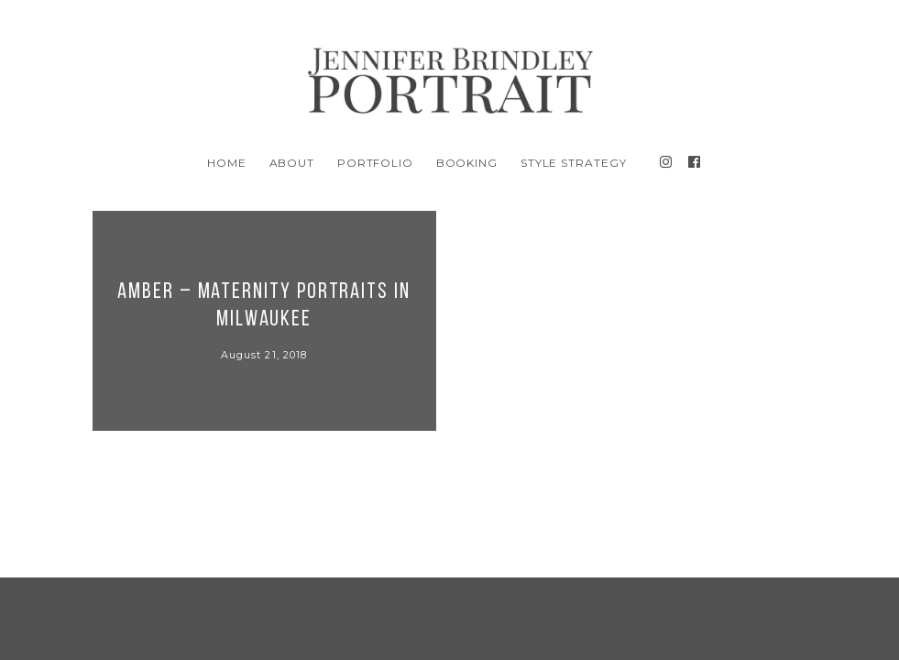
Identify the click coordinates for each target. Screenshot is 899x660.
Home (227, 163)
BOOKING (467, 163)
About (292, 163)
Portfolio (375, 163)
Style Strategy (574, 163)
